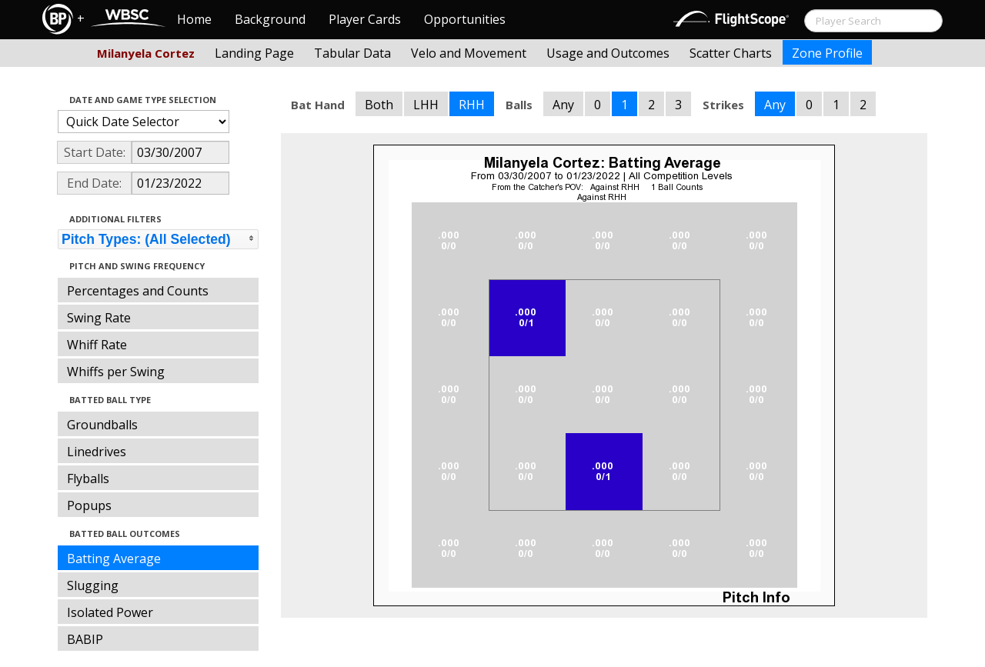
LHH (426, 104)
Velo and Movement (468, 53)
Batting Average (114, 558)
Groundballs (102, 424)
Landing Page (254, 53)
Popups (89, 505)
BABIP (85, 639)
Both (379, 104)
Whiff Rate (97, 344)
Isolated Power (110, 612)
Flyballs (88, 478)
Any (563, 104)
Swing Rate (99, 317)
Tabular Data (352, 53)
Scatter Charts (731, 53)
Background (270, 19)
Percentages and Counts (138, 290)
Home (194, 19)
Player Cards (365, 19)
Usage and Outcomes (607, 53)
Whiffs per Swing (116, 371)
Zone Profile (827, 53)
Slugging (93, 585)
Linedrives (96, 451)
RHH (472, 104)
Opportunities (465, 19)
